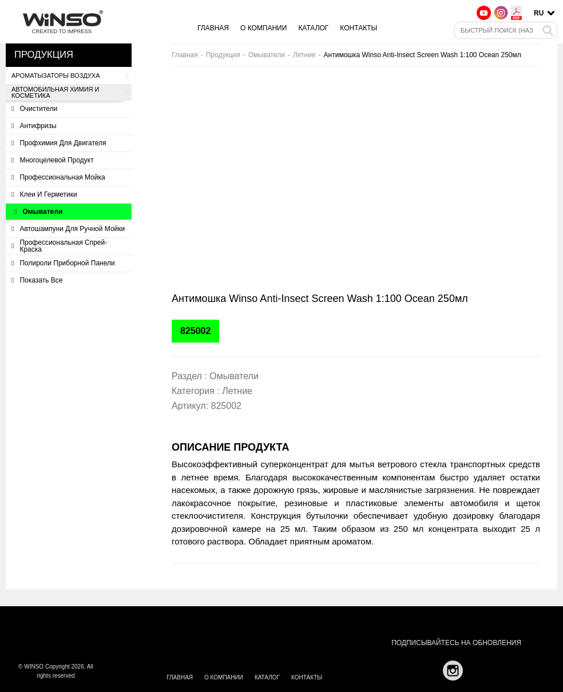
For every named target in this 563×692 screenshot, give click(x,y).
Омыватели (38, 212)
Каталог (313, 28)
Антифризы (34, 126)
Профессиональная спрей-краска (59, 245)
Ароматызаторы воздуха (70, 75)
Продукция (223, 54)
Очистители (34, 109)
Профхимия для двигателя (58, 143)
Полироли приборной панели (63, 263)
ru (539, 13)
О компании (263, 28)
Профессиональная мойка (58, 177)
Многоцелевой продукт (52, 160)
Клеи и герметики (44, 194)
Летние (304, 54)
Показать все (36, 280)
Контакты (358, 28)
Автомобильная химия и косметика (70, 93)
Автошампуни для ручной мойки (68, 229)
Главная (213, 28)
